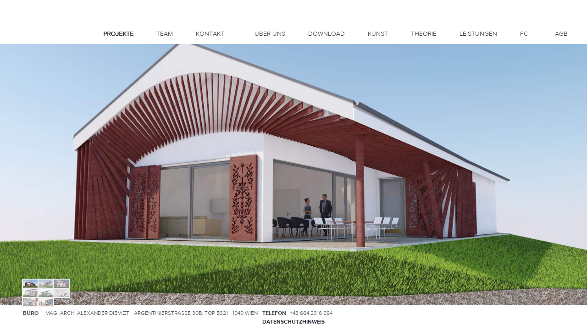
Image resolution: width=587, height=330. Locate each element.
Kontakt (210, 34)
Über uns (270, 34)
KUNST (378, 34)
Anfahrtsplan (543, 313)
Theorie (424, 34)
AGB (561, 34)
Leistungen (478, 34)
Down (25, 90)
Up (25, 69)
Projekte (118, 34)
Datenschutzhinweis (293, 321)
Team (164, 34)
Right (31, 80)
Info (25, 55)
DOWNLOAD (326, 34)
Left (20, 80)
